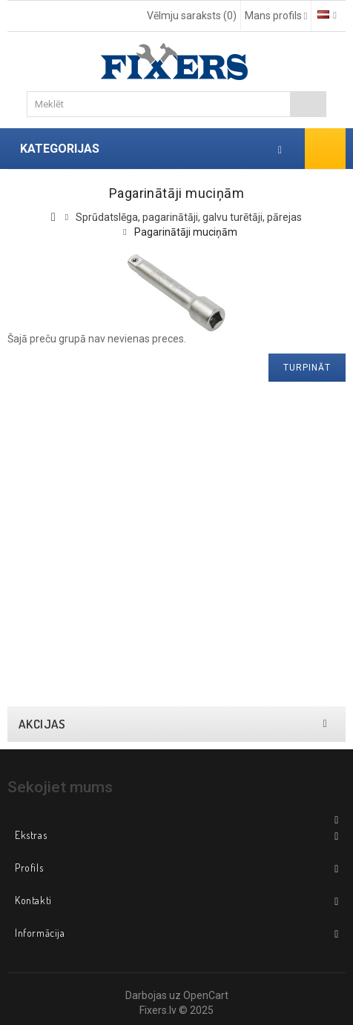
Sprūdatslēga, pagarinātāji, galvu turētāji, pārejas (189, 217)
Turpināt (307, 367)
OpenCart (205, 995)
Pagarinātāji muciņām (185, 232)
